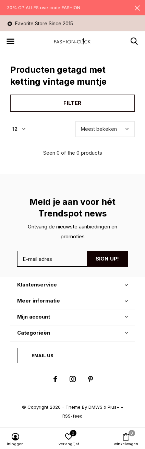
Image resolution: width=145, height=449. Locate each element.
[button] (10, 41)
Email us (42, 355)
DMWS (95, 407)
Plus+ (114, 407)
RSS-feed (72, 416)
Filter (72, 103)
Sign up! (107, 258)
